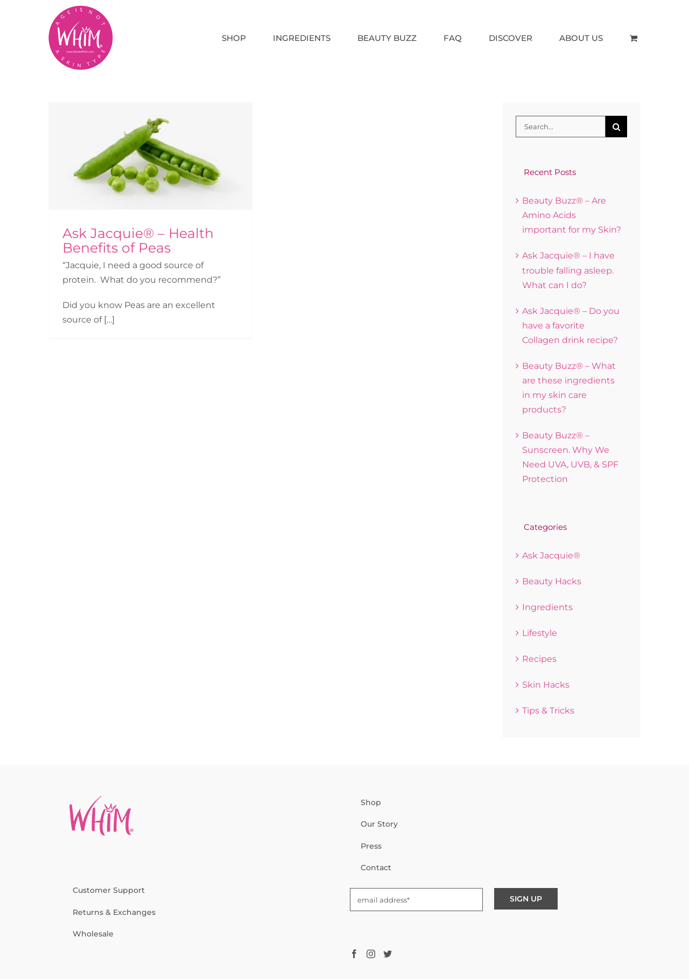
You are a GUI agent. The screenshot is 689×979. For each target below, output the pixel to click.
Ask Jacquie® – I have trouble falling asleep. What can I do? (568, 270)
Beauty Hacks (551, 581)
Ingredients (547, 607)
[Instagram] (371, 953)
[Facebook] (354, 953)
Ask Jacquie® (551, 555)
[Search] (616, 126)
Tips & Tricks (548, 710)
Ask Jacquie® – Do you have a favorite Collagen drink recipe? (571, 325)
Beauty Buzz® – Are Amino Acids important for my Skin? (571, 215)
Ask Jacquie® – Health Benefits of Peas (138, 240)
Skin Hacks (546, 685)
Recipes (539, 659)
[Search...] (561, 126)
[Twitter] (387, 953)
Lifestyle (539, 633)
